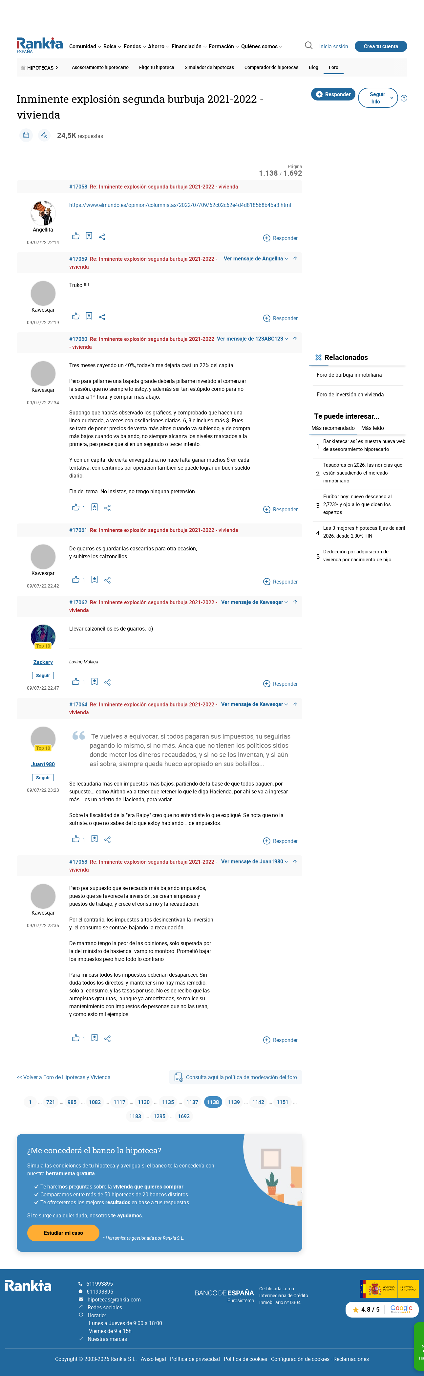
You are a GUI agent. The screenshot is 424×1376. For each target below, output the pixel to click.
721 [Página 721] (51, 1101)
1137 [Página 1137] (208, 1101)
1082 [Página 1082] (101, 1101)
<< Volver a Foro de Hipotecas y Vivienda (64, 1075)
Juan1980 (43, 762)
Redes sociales (105, 1307)
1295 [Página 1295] (173, 1117)
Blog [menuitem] (313, 66)
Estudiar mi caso (63, 1234)
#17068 (78, 860)
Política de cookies (245, 1359)
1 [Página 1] (29, 1101)
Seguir (43, 674)
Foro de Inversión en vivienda (350, 392)
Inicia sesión (333, 46)
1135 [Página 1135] (181, 1101)
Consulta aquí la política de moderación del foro (235, 1075)
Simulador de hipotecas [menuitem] (209, 66)
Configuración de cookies (300, 1359)
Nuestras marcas (107, 1339)
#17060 (78, 338)
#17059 (78, 257)
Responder (333, 92)
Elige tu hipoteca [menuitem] (156, 66)
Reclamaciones (351, 1359)
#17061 (78, 529)
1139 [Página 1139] (255, 1101)
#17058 (78, 185)
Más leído (372, 426)
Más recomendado (333, 426)
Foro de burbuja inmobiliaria (349, 373)
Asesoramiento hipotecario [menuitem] (100, 66)
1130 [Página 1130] (154, 1101)
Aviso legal (153, 1359)
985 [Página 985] (75, 1101)
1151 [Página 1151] (119, 1117)
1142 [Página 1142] (282, 1101)
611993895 (99, 1283)
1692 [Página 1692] (200, 1117)
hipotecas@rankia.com (114, 1299)
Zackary (43, 660)
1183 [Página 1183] (146, 1117)
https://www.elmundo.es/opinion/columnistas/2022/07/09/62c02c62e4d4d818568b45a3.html (180, 203)
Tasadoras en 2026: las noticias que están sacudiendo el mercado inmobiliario (365, 471)
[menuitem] (85, 46)
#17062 (78, 601)
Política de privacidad (195, 1359)
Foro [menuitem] (333, 66)
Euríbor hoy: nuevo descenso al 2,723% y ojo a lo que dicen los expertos (359, 502)
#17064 (78, 703)
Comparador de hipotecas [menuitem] (271, 66)
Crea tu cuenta (381, 46)
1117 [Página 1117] (128, 1101)
